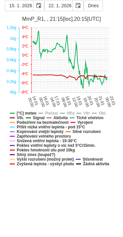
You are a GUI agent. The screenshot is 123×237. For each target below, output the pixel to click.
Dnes (93, 5)
